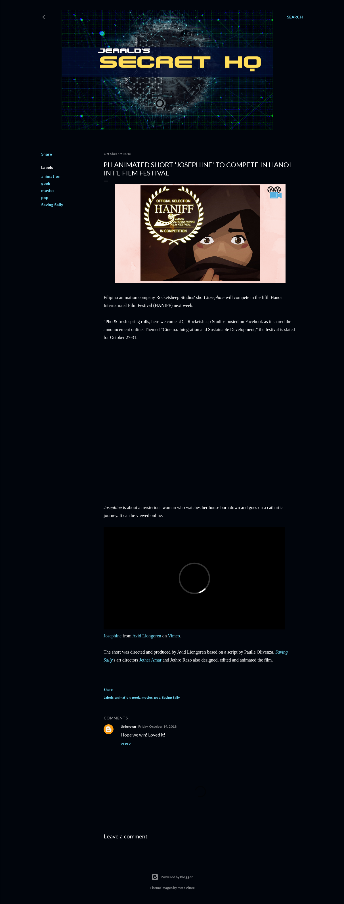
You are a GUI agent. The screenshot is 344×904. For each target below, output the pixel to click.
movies (47, 190)
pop (44, 197)
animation (50, 176)
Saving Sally (52, 204)
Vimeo (174, 635)
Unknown (128, 726)
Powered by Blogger (172, 877)
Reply (126, 744)
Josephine (112, 635)
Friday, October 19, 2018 (157, 726)
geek (45, 183)
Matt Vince (186, 888)
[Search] (295, 17)
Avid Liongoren (146, 635)
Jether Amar (150, 660)
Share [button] (46, 154)
